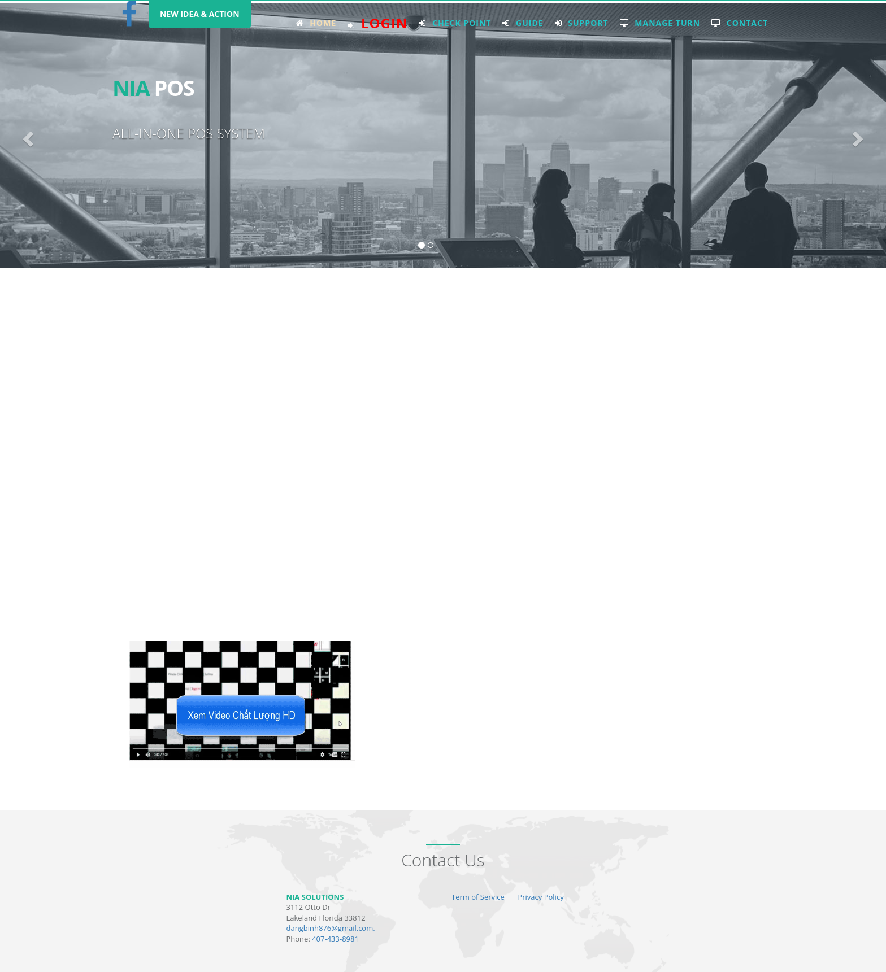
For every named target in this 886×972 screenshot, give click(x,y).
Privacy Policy (540, 897)
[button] (26, 135)
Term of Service (478, 897)
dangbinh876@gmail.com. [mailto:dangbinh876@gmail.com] (330, 928)
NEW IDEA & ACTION (200, 13)
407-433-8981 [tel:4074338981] (335, 939)
